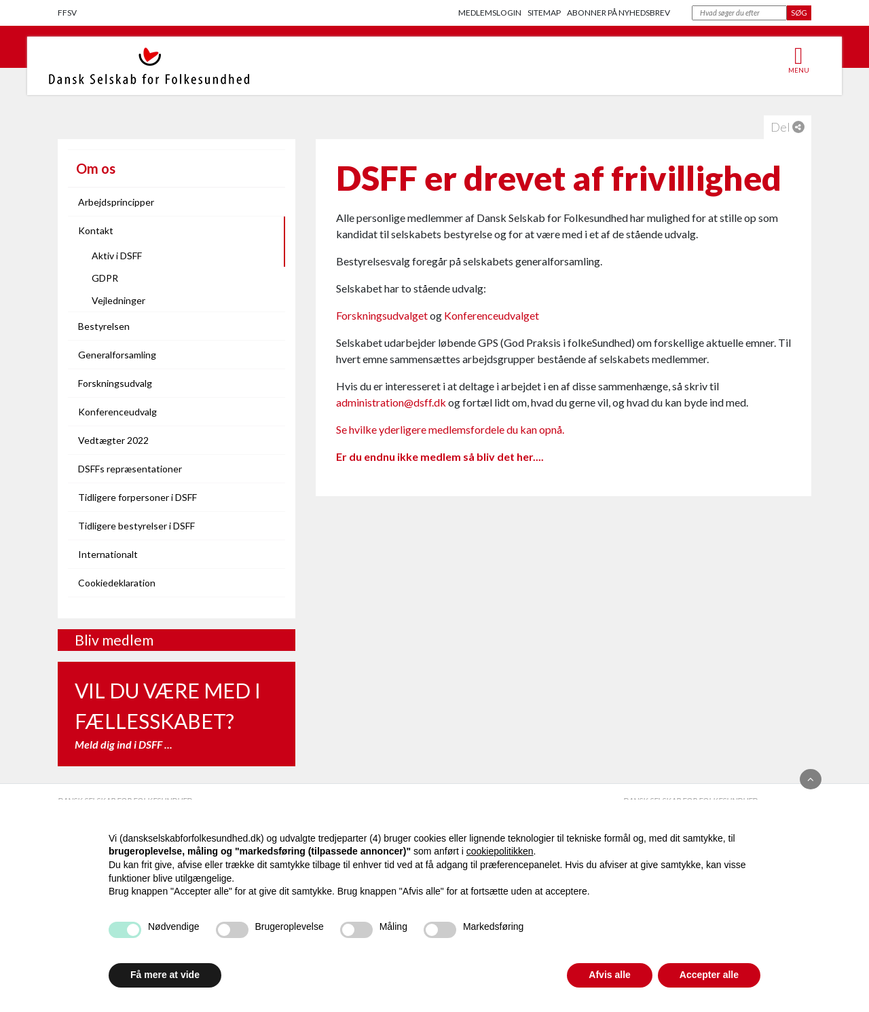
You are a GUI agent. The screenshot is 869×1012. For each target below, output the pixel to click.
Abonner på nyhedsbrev (618, 12)
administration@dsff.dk (391, 402)
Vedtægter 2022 (113, 440)
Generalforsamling (117, 354)
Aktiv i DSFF (117, 255)
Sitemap (544, 12)
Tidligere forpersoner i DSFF (137, 497)
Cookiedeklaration (116, 582)
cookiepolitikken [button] (500, 851)
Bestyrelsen (104, 326)
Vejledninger (118, 300)
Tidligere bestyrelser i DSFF (136, 525)
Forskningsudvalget (382, 315)
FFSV (67, 12)
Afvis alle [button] (609, 974)
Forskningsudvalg (115, 383)
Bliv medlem (114, 639)
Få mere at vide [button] (165, 974)
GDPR (105, 278)
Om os (95, 168)
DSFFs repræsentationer (130, 468)
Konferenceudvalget (491, 315)
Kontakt (95, 230)
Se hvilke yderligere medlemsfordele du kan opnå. (450, 429)
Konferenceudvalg (117, 411)
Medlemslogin (489, 12)
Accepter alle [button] (709, 974)
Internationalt (108, 554)
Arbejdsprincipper (116, 202)
